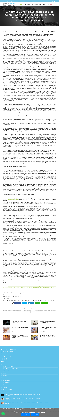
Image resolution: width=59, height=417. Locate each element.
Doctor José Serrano (8, 366)
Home (22, 4)
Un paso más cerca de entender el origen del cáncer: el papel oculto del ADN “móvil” (19, 321)
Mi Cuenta (46, 4)
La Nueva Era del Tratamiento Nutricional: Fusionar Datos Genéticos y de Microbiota (20, 336)
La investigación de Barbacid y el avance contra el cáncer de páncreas (47, 336)
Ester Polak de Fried (36, 310)
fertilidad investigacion (43, 310)
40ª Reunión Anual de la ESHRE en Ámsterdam (15, 310)
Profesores (4, 364)
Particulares (6, 384)
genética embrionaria (51, 310)
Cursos (4, 373)
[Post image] (6, 322)
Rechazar (25, 414)
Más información (40, 412)
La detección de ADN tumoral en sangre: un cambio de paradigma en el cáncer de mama (47, 321)
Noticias (4, 378)
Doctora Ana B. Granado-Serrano (11, 368)
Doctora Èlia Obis (8, 370)
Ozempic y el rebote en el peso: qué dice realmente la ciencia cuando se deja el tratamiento (48, 328)
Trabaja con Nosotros (7, 389)
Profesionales (7, 382)
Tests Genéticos (6, 380)
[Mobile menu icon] (54, 4)
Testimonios (5, 375)
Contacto (5, 387)
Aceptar (35, 414)
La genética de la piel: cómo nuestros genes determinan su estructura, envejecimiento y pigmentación (20, 328)
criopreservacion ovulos (27, 310)
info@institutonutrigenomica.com (10, 356)
